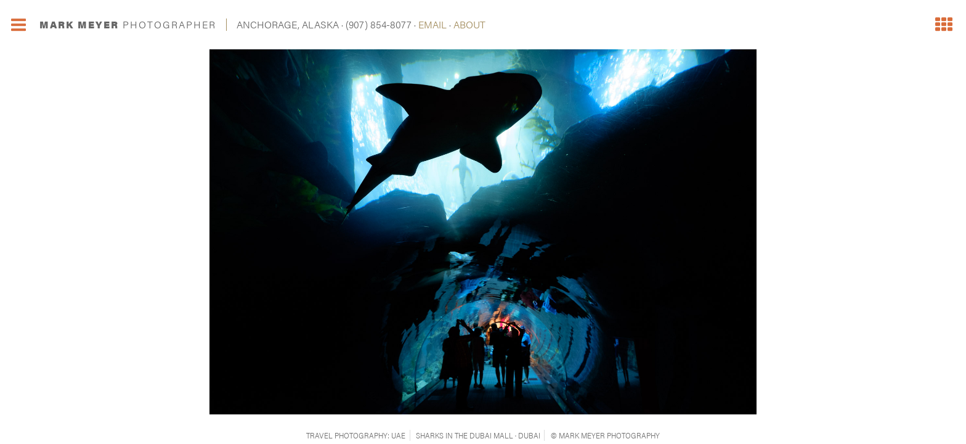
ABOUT (469, 24)
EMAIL (432, 24)
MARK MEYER (127, 24)
